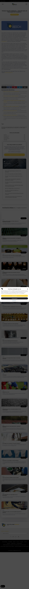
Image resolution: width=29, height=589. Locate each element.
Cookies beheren (14, 298)
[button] (27, 289)
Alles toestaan (14, 295)
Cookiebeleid (14, 300)
